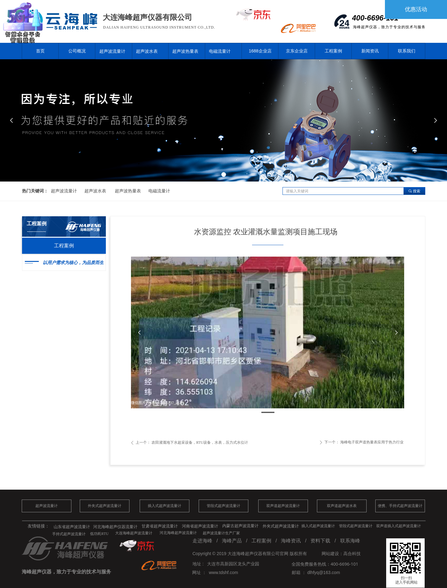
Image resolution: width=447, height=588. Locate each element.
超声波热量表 (185, 51)
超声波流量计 (112, 51)
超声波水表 (147, 51)
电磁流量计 (220, 51)
